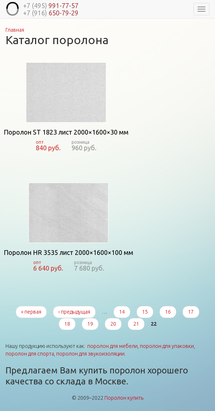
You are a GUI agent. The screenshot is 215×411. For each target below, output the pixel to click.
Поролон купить (123, 398)
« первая (31, 312)
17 (191, 312)
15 (145, 312)
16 (168, 312)
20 (113, 324)
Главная (14, 30)
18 (67, 324)
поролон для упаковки (167, 346)
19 (90, 324)
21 (136, 324)
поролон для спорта (29, 354)
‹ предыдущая (74, 312)
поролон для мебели (112, 346)
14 (122, 312)
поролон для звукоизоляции (90, 354)
